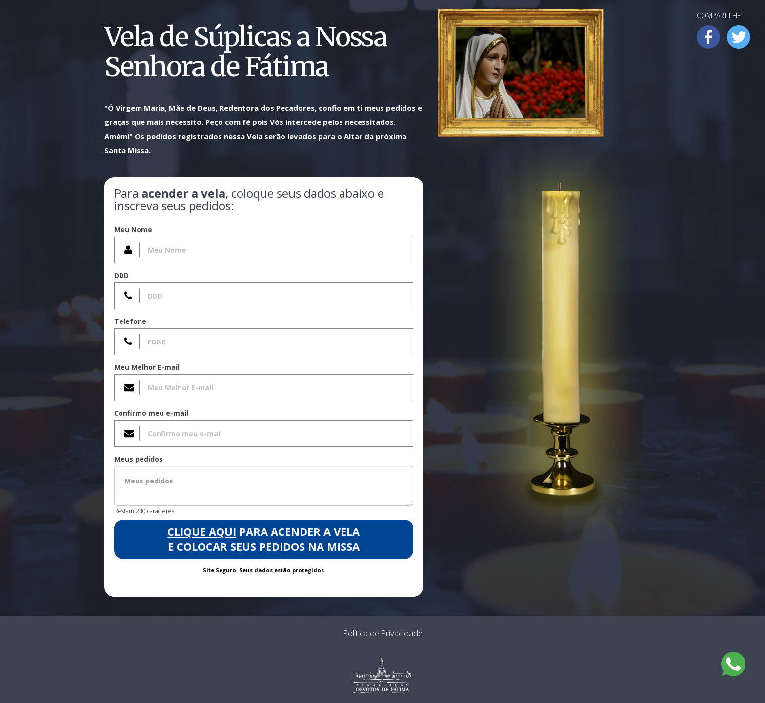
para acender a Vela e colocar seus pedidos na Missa (263, 539)
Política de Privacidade (383, 633)
